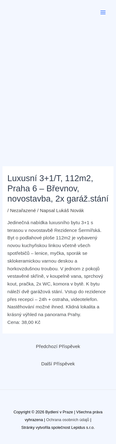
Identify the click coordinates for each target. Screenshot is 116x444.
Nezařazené (23, 210)
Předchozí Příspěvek (58, 346)
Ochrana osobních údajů (67, 419)
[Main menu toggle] (103, 12)
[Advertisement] (58, 86)
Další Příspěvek (58, 363)
